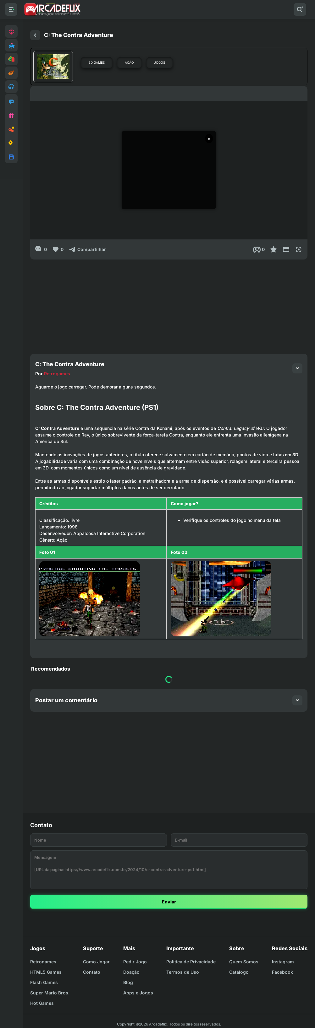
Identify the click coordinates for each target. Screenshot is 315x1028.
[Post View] (259, 249)
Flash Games (44, 982)
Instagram (283, 961)
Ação (129, 62)
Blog (128, 982)
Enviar (169, 901)
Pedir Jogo (135, 961)
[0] (41, 249)
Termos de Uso (182, 972)
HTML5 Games (46, 972)
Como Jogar (96, 961)
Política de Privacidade (191, 961)
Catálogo (239, 972)
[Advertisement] (168, 303)
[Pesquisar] (300, 9)
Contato (91, 972)
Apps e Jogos (138, 992)
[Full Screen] (298, 249)
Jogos (159, 62)
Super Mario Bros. (49, 992)
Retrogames (57, 373)
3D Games (97, 62)
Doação (131, 972)
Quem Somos (243, 961)
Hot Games (42, 1003)
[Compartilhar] (87, 249)
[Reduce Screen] (286, 249)
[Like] (58, 249)
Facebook (282, 972)
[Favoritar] (273, 249)
